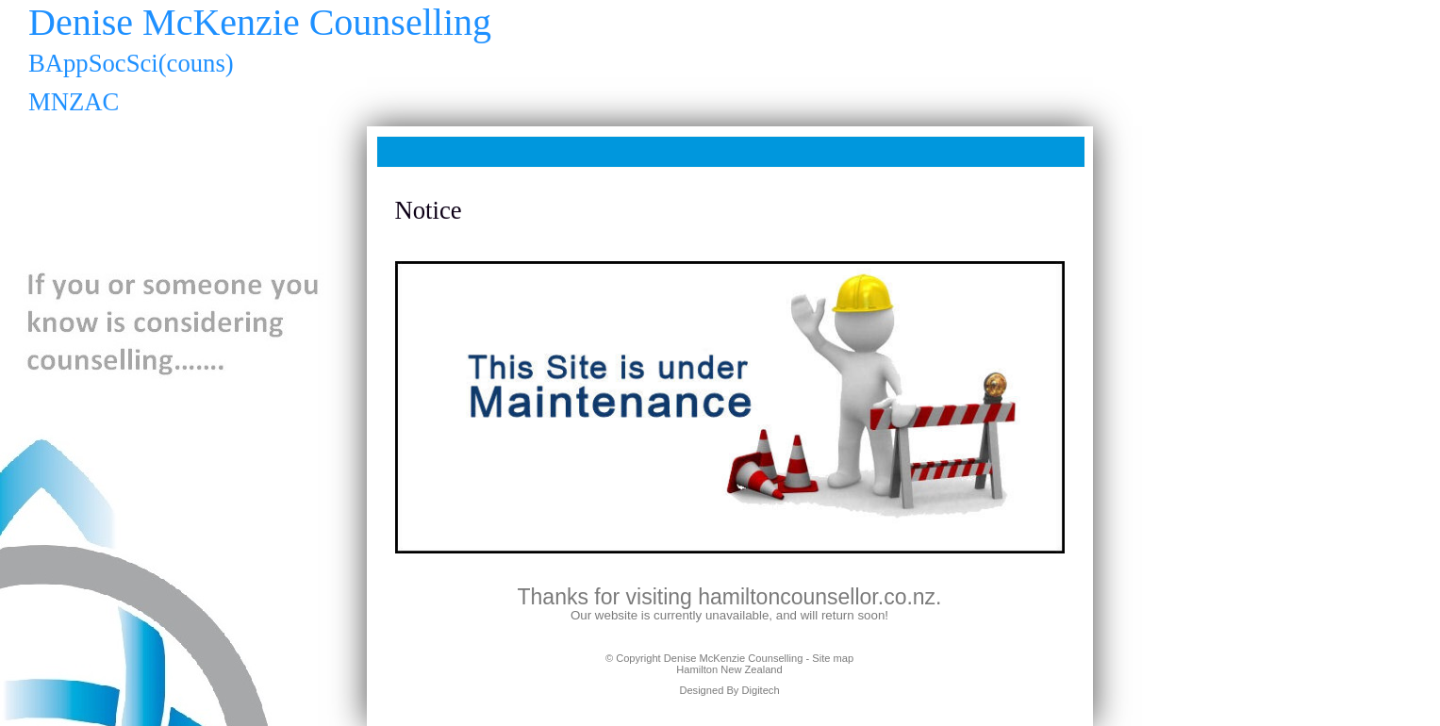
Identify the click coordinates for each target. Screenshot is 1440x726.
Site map (832, 658)
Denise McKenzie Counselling (733, 658)
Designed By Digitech (729, 690)
